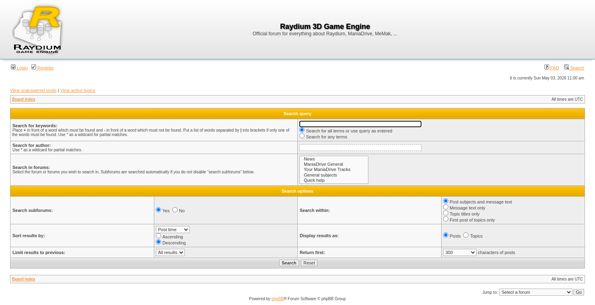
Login (19, 67)
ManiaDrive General (334, 164)
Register (42, 67)
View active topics (77, 90)
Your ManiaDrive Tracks (334, 169)
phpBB (278, 299)
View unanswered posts (33, 90)
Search (574, 67)
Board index (23, 99)
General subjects (334, 175)
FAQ (551, 67)
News (334, 159)
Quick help (334, 180)
